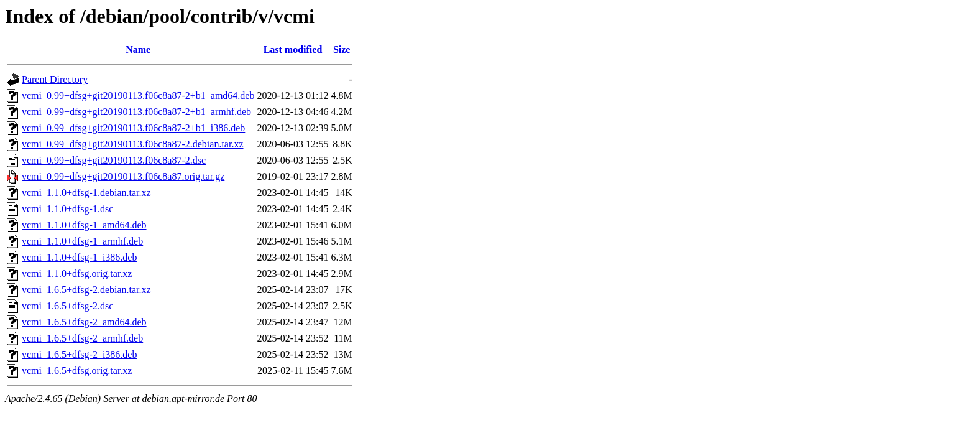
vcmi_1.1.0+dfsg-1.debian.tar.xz (86, 192)
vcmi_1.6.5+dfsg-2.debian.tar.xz (86, 289)
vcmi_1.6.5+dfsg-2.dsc (67, 306)
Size (342, 49)
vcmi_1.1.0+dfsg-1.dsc (67, 208)
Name (138, 49)
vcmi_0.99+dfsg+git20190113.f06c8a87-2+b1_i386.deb (133, 128)
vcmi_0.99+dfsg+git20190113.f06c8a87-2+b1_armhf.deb (136, 111)
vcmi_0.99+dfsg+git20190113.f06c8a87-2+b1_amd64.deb (138, 95)
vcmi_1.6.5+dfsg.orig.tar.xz (77, 370)
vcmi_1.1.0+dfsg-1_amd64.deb (84, 225)
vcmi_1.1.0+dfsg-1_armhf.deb (82, 241)
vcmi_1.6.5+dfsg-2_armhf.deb (82, 338)
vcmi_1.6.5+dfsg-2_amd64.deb (84, 322)
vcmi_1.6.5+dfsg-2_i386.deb (79, 354)
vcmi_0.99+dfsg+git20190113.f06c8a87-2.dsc (114, 160)
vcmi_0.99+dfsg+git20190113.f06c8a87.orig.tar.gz (123, 176)
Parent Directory (55, 79)
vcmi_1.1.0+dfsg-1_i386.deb (79, 257)
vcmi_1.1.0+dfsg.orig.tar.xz (77, 273)
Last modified (293, 49)
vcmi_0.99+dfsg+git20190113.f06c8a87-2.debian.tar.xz (133, 144)
